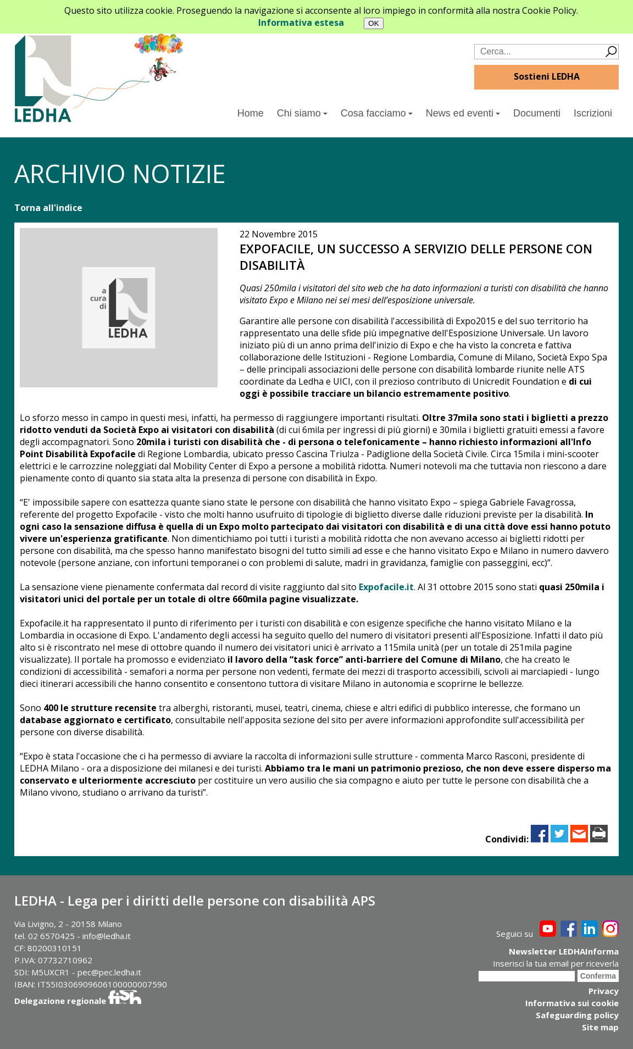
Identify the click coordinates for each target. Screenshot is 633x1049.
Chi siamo (302, 113)
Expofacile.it (386, 587)
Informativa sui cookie (572, 1002)
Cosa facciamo (377, 113)
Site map (600, 1027)
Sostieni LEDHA (547, 76)
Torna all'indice (48, 208)
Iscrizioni (593, 113)
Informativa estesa (301, 22)
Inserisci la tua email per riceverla (556, 963)
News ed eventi (463, 113)
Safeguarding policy (577, 1014)
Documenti (536, 113)
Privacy (603, 990)
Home (250, 113)
